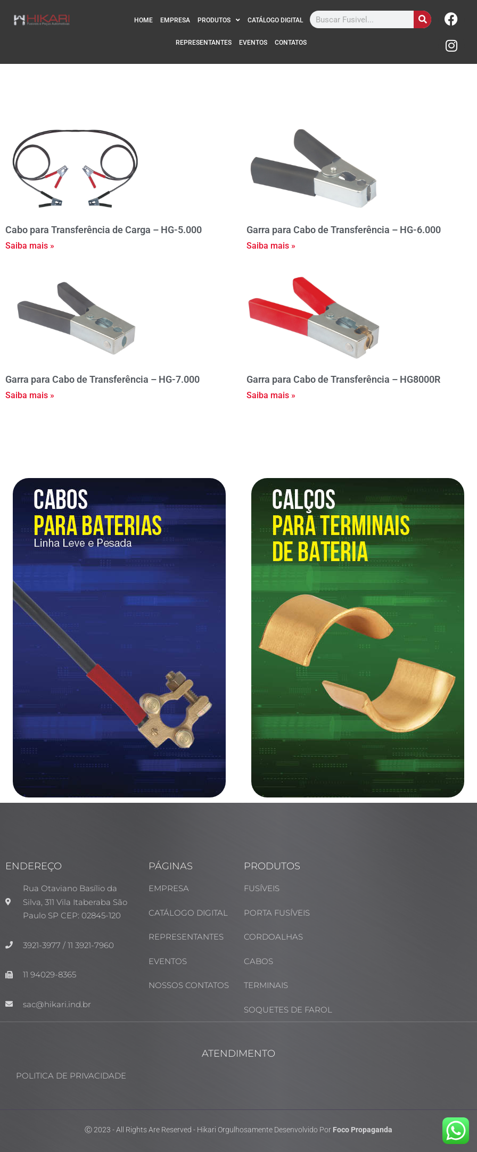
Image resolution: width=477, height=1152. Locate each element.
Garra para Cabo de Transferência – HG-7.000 (102, 379)
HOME (143, 20)
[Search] (422, 19)
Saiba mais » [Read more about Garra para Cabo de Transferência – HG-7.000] (29, 395)
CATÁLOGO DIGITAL (275, 20)
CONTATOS (291, 42)
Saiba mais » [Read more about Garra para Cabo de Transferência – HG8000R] (270, 395)
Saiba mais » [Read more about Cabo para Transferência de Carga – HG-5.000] (29, 246)
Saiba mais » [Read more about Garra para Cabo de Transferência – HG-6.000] (270, 246)
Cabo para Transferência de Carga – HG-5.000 (103, 229)
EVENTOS (253, 42)
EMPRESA (175, 20)
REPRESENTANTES (204, 42)
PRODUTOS (219, 20)
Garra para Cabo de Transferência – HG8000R (343, 379)
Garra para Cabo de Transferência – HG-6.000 (343, 229)
